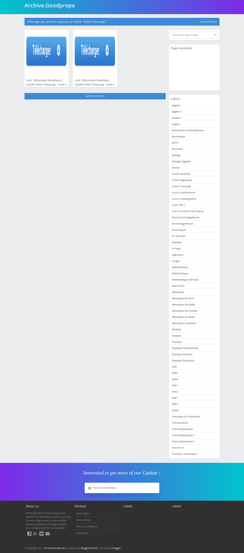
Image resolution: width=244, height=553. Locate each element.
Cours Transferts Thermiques (188, 211)
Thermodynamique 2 (183, 441)
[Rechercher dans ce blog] (194, 35)
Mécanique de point (183, 298)
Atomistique (178, 136)
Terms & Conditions (87, 526)
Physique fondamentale (185, 348)
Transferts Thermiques (184, 453)
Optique (176, 335)
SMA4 (175, 379)
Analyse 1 (177, 117)
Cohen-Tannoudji (181, 186)
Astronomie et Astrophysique (188, 130)
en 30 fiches (178, 236)
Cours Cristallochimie (183, 192)
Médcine (176, 329)
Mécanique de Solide (183, 304)
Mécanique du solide (183, 317)
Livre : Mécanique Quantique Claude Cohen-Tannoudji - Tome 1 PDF (95, 84)
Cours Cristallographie (184, 198)
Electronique (179, 229)
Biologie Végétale (181, 161)
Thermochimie (180, 422)
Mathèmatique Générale (185, 279)
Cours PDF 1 (178, 205)
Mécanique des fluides (184, 310)
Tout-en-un (178, 447)
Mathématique (180, 267)
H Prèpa (176, 248)
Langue (176, 261)
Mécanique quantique (184, 323)
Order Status (83, 513)
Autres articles (95, 96)
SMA (174, 366)
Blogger (116, 548)
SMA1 (175, 373)
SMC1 (175, 385)
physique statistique (183, 360)
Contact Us (82, 533)
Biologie (176, 155)
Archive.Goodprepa (55, 548)
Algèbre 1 (177, 111)
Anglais (176, 124)
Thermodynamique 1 (183, 435)
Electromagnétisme (182, 223)
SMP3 (175, 404)
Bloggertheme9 (89, 548)
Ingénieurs (178, 254)
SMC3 (175, 391)
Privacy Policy (83, 520)
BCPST (175, 142)
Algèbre (176, 105)
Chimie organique (182, 180)
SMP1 (175, 397)
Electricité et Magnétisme (185, 217)
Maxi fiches (178, 285)
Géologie (176, 242)
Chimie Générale (181, 173)
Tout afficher (208, 22)
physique (177, 341)
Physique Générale (182, 354)
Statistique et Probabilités (186, 416)
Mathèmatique (180, 273)
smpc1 (175, 410)
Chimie (175, 167)
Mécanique (178, 292)
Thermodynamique (182, 429)
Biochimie (177, 149)
